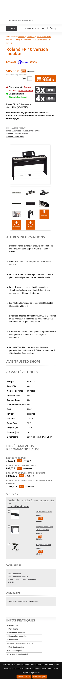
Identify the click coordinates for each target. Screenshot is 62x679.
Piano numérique (14, 573)
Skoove (30, 226)
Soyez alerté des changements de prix (23, 131)
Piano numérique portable (18, 576)
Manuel (44, 215)
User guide (16, 226)
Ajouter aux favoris (15, 137)
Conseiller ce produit (15, 128)
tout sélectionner (18, 506)
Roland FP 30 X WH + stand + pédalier (25, 473)
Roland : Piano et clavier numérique (22, 579)
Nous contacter (26, 90)
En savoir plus (39, 676)
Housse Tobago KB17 (44, 512)
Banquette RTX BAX (43, 545)
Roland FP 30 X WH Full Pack (21, 465)
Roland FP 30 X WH (16, 458)
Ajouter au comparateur (17, 134)
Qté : (24, 78)
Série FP (11, 582)
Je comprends (24, 676)
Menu (13, 28)
